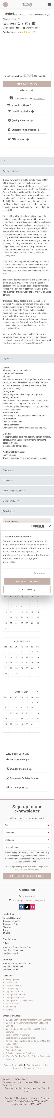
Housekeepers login (12, 1082)
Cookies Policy (15, 555)
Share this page (32, 28)
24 (32, 719)
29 (32, 623)
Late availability (13, 982)
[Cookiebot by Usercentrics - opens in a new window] (32, 526)
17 (32, 713)
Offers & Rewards (14, 985)
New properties (12, 979)
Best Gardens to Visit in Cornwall (20, 1038)
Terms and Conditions (35, 1082)
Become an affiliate (32, 1068)
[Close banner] (50, 526)
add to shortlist (12, 28)
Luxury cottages (13, 988)
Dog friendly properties (16, 991)
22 (32, 618)
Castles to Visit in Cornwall (18, 1035)
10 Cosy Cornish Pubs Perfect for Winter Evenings (28, 1020)
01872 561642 (5, 4)
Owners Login (21, 1079)
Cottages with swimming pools (19, 1001)
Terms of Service (29, 870)
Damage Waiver (34, 1065)
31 (32, 724)
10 (32, 708)
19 (32, 663)
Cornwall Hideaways (27, 4)
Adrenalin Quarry (13, 1050)
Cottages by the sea (15, 997)
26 (32, 668)
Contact (7, 1065)
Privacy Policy (9, 1085)
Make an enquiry (27, 90)
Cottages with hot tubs (16, 994)
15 (32, 612)
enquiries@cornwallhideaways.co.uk (29, 900)
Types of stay (12, 1004)
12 (32, 657)
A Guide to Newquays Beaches (20, 1053)
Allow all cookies (27, 581)
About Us (19, 1065)
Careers (6, 1079)
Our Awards (11, 1007)
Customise (39, 573)
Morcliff (17, 19)
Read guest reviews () (19, 32)
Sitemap (9, 1010)
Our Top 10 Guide (14, 1047)
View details (39, 98)
